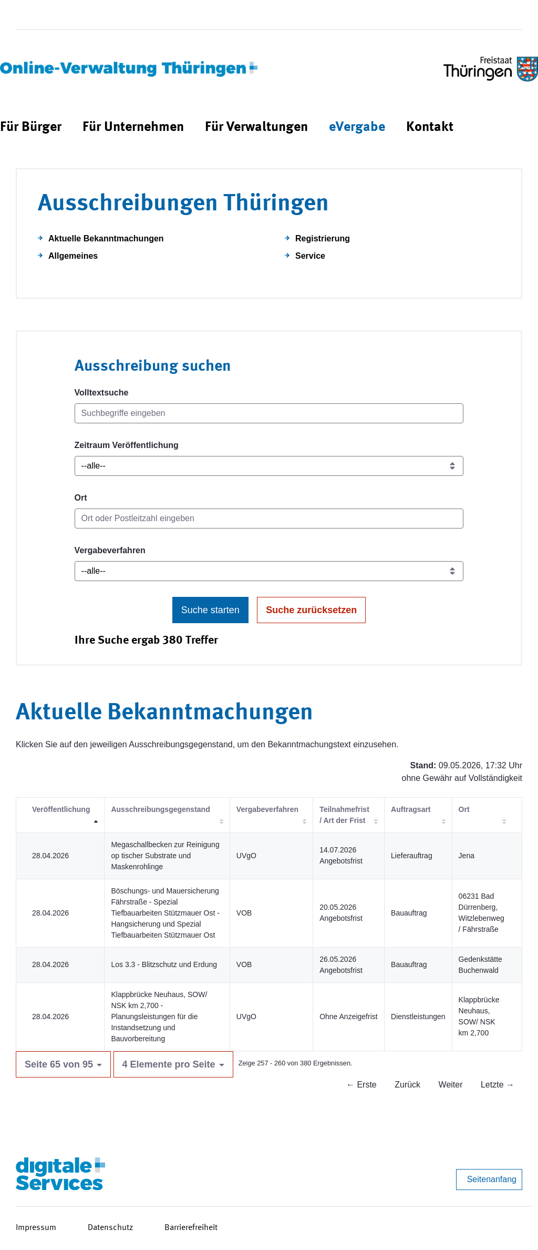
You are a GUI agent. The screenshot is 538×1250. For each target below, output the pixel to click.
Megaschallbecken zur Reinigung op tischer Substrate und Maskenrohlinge (165, 855)
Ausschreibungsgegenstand (160, 809)
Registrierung (322, 238)
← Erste (361, 1084)
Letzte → (497, 1084)
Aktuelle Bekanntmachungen (106, 238)
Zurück (407, 1084)
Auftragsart (410, 809)
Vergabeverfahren (110, 550)
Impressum (36, 1228)
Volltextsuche (102, 392)
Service (310, 255)
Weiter (451, 1084)
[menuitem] (30, 127)
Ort (81, 497)
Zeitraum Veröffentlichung (127, 445)
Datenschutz (110, 1228)
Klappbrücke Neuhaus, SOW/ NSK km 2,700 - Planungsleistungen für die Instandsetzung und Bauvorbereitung (159, 1016)
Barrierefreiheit (191, 1228)
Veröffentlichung (61, 809)
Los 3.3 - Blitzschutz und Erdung (164, 964)
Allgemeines (73, 255)
